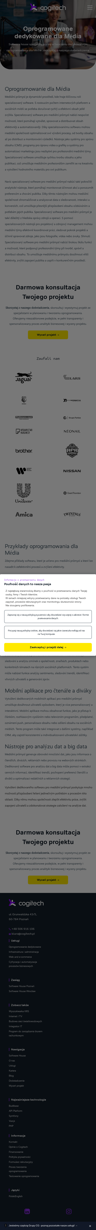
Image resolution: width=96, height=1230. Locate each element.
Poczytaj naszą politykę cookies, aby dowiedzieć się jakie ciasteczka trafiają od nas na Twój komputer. (46, 632)
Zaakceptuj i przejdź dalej (48, 647)
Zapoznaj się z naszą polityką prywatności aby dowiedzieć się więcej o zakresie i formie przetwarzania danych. (48, 617)
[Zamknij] (90, 1226)
